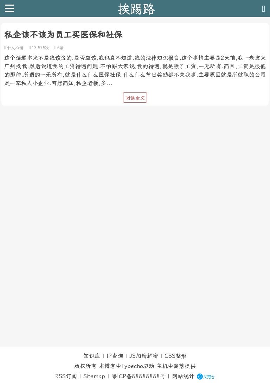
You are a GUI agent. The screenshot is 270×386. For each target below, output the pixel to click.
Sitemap (94, 376)
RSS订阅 (66, 376)
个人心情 (15, 47)
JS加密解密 (143, 356)
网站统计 (183, 376)
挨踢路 (136, 8)
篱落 (179, 366)
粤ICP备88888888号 (138, 376)
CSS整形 (176, 356)
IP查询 (115, 356)
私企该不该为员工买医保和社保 (63, 35)
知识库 (91, 356)
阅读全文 (135, 98)
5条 (60, 47)
